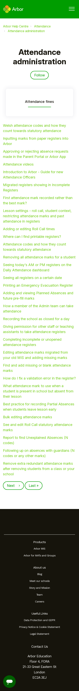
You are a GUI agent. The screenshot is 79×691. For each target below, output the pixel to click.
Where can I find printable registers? (32, 237)
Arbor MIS (39, 548)
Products (39, 542)
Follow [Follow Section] (39, 75)
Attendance (42, 26)
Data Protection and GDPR (39, 620)
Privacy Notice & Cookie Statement (39, 627)
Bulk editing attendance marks (27, 417)
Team (39, 594)
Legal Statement (39, 633)
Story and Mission (39, 587)
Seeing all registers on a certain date (32, 278)
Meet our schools (39, 580)
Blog (39, 574)
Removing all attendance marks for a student (39, 257)
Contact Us (39, 646)
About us (39, 567)
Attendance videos (18, 164)
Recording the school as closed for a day (36, 319)
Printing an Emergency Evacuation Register (38, 285)
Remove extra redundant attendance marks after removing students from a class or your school (38, 468)
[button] (71, 8)
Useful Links (39, 613)
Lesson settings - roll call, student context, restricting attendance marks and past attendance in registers (37, 216)
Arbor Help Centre (15, 26)
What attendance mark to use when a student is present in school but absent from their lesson (38, 391)
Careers (39, 601)
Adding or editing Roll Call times (29, 229)
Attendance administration (26, 31)
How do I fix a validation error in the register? (39, 378)
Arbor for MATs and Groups (39, 555)
